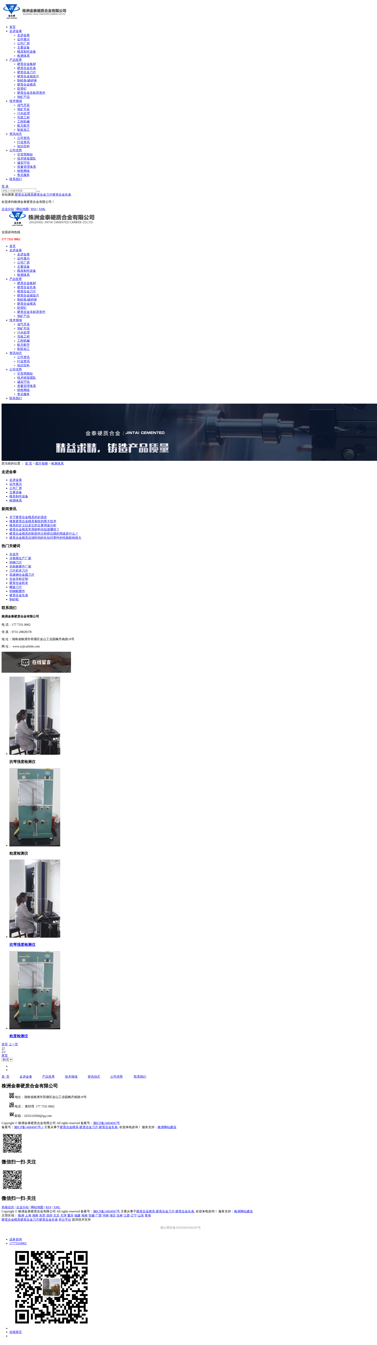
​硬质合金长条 (18, 595)
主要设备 (23, 47)
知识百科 (23, 146)
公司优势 (15, 150)
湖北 (113, 1215)
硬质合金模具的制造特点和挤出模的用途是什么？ (43, 533)
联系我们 (15, 179)
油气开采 (23, 105)
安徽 (91, 1215)
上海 (28, 1215)
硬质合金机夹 (18, 583)
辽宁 (134, 1215)
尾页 (5, 1055)
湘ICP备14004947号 (106, 1123)
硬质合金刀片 (26, 72)
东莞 (42, 1215)
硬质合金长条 (26, 68)
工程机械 (23, 121)
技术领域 (15, 101)
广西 (98, 1215)
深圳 (49, 1215)
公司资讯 (23, 138)
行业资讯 (23, 142)
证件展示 (23, 39)
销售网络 (23, 171)
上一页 (13, 1044)
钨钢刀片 (15, 562)
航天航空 (23, 125)
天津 (63, 1215)
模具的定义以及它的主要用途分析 (32, 525)
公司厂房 (23, 43)
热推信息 (8, 1207)
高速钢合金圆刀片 (21, 574)
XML (42, 209)
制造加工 (23, 129)
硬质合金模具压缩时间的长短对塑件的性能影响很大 (45, 537)
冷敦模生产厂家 (20, 558)
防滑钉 (22, 88)
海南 (84, 1215)
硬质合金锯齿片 (28, 76)
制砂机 (14, 599)
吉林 (120, 1215)
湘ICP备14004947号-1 (28, 1127)
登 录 (5, 186)
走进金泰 (15, 31)
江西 (127, 1215)
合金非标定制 (18, 578)
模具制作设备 (26, 51)
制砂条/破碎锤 (27, 80)
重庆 (70, 1215)
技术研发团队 (26, 158)
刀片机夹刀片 (18, 570)
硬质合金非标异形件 (31, 92)
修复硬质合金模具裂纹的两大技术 (32, 521)
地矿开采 (23, 109)
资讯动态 (15, 134)
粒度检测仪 (18, 1036)
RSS (33, 209)
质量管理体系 (26, 166)
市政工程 (23, 117)
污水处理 (23, 113)
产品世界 (15, 59)
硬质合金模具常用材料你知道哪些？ (34, 529)
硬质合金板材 (26, 64)
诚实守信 (23, 162)
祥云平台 (65, 1219)
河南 (105, 1215)
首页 (12, 27)
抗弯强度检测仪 (22, 945)
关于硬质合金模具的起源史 (28, 517)
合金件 (14, 554)
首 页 (28, 463)
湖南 (35, 1215)
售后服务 (23, 175)
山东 (141, 1215)
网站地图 (22, 209)
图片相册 (41, 463)
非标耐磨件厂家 (20, 566)
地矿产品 (23, 97)
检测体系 (23, 55)
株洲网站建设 (167, 1127)
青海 (148, 1215)
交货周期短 (25, 154)
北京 (56, 1215)
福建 (77, 1215)
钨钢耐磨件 (17, 591)
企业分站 (8, 209)
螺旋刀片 (15, 587)
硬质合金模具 (26, 84)
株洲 (21, 1215)
